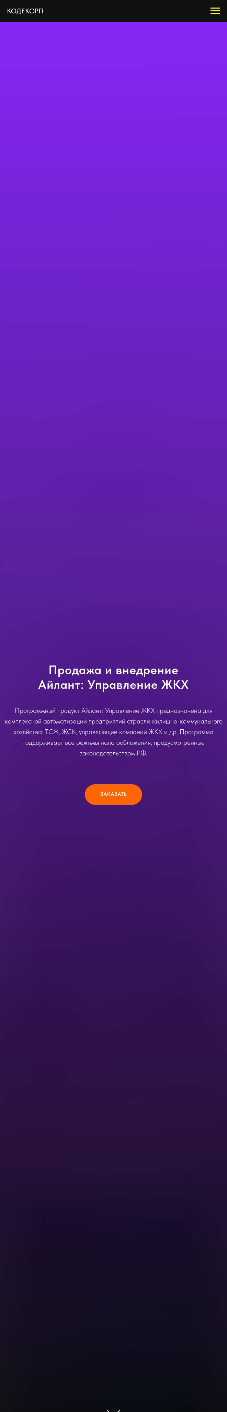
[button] (113, 794)
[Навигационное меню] (215, 11)
